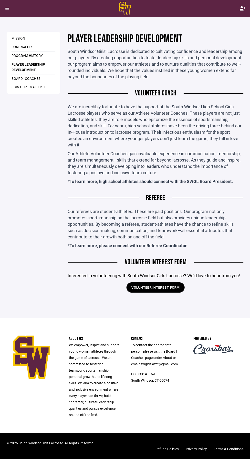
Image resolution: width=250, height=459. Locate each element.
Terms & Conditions (228, 449)
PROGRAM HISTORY (27, 55)
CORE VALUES (22, 47)
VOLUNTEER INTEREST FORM (155, 287)
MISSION (18, 38)
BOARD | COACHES (25, 78)
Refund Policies (167, 449)
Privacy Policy (196, 449)
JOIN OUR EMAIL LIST (28, 87)
